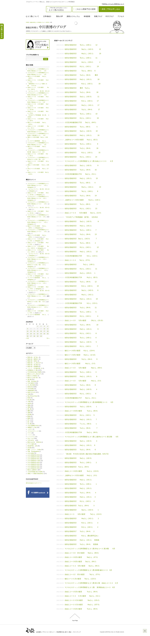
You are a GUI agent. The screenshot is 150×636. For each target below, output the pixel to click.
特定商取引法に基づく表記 (64, 632)
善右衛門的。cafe (32, 446)
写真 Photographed (33, 451)
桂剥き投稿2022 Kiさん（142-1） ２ (82, 527)
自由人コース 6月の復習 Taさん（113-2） (84, 514)
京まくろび (31, 438)
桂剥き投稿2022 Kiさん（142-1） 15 (82, 152)
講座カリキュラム (73, 16)
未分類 (29, 447)
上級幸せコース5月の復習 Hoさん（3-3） (81, 475)
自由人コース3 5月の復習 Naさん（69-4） (84, 368)
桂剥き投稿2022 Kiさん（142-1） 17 (82, 101)
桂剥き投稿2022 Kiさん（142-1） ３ (82, 523)
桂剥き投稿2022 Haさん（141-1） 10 (81, 299)
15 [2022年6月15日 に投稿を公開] (37, 331)
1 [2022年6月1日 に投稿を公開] (37, 326)
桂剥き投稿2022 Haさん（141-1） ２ (82, 518)
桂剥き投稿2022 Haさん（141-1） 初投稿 (82, 540)
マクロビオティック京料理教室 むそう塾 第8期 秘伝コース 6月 (88, 570)
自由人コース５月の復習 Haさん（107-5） (82, 604)
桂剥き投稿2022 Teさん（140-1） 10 (81, 114)
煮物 (29, 407)
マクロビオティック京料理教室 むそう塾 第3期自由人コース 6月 (90, 587)
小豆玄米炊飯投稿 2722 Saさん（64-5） (81, 122)
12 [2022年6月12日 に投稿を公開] (27, 331)
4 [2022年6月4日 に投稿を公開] (47, 326)
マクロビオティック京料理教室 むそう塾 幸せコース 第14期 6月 (90, 548)
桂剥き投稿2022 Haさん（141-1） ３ (80, 497)
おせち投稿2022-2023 (33, 462)
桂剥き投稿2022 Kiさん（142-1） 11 (81, 269)
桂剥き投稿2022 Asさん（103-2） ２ (83, 62)
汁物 (29, 401)
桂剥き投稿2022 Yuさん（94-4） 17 (82, 109)
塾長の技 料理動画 (33, 366)
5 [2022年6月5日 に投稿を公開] (27, 329)
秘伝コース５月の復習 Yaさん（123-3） (81, 579)
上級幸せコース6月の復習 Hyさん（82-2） (82, 140)
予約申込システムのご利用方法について (113, 4)
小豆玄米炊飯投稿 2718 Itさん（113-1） (81, 303)
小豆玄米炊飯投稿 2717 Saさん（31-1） (81, 398)
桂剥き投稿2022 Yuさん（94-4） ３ (80, 505)
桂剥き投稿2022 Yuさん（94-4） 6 (80, 449)
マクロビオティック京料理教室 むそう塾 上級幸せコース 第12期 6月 (91, 437)
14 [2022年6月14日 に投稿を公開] (34, 331)
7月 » (47, 338)
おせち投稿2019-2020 (33, 457)
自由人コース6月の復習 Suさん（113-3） (82, 471)
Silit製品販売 (31, 390)
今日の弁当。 (31, 440)
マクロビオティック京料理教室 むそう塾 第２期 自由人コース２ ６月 (91, 583)
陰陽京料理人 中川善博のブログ (37, 22)
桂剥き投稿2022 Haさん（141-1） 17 (82, 105)
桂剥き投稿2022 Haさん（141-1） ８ (81, 376)
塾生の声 (59, 16)
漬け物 (29, 379)
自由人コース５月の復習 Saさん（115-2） (82, 600)
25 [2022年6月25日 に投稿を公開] (47, 333)
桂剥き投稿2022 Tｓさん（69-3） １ (81, 424)
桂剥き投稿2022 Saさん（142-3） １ (82, 510)
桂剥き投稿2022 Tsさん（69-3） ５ (81, 127)
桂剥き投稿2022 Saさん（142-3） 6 (81, 290)
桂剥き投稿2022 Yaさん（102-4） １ (81, 406)
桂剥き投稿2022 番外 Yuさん (77, 88)
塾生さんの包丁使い (33, 377)
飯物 (29, 418)
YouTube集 (31, 388)
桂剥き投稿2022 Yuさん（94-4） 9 (81, 359)
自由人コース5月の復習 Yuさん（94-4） (82, 592)
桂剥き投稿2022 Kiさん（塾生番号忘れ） (82, 536)
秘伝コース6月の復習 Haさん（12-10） (80, 355)
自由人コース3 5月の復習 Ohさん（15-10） (84, 320)
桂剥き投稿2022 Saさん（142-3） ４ (81, 389)
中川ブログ (109, 16)
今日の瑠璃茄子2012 (33, 425)
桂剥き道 (30, 387)
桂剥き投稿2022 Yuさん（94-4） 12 (81, 282)
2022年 (47, 22)
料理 (29, 398)
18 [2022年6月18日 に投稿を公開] (47, 331)
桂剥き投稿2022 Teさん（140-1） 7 (80, 230)
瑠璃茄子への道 (32, 427)
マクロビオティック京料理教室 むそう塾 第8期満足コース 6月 (89, 402)
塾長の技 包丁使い (33, 357)
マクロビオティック (33, 431)
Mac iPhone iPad (32, 396)
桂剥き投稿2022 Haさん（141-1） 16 (82, 135)
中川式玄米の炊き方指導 (34, 372)
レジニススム (31, 436)
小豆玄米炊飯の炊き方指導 (35, 471)
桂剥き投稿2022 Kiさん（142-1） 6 (80, 394)
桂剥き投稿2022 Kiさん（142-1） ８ (81, 333)
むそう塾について (32, 16)
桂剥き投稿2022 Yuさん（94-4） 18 (81, 92)
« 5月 (27, 338)
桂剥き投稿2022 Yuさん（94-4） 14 (81, 195)
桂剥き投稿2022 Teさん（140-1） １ (81, 484)
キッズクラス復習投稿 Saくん (37, 141)
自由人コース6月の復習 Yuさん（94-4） (82, 411)
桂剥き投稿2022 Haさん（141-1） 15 (81, 178)
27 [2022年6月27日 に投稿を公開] (31, 336)
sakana (30, 403)
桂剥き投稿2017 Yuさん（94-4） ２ (80, 531)
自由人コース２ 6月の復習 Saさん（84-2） (82, 566)
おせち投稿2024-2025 (33, 466)
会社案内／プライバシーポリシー (45, 632)
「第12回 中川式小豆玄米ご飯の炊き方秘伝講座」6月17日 (87, 454)
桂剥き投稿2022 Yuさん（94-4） (77, 467)
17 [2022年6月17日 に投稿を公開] (44, 331)
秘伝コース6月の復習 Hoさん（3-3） (80, 363)
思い (29, 422)
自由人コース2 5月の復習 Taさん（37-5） (83, 574)
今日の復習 (31, 383)
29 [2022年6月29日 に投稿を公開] (37, 336)
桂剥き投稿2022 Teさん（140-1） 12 (81, 45)
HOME (27, 22)
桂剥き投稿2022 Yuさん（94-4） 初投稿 (81, 544)
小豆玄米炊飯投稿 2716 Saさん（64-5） (82, 432)
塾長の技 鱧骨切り (33, 359)
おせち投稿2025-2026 (33, 468)
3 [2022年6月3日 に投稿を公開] (44, 326)
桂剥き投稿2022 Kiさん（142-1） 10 (82, 286)
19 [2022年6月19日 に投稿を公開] (27, 333)
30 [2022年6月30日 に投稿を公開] (41, 336)
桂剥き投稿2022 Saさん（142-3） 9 (81, 165)
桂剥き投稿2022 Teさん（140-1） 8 (81, 191)
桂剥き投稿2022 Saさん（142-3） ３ (81, 441)
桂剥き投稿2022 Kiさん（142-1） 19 (82, 66)
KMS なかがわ (31, 392)
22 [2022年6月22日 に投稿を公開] (37, 333)
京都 (29, 394)
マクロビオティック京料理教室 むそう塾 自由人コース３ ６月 (89, 161)
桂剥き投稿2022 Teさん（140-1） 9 (81, 144)
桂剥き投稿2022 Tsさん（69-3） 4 (80, 183)
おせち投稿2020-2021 (33, 458)
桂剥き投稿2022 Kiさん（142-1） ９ (82, 316)
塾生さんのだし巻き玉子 (34, 374)
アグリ (29, 433)
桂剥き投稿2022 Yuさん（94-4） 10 (81, 325)
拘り (29, 420)
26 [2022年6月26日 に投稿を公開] (27, 336)
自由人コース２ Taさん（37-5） (78, 260)
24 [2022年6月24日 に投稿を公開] (44, 333)
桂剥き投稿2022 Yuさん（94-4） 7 (81, 428)
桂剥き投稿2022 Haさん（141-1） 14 (83, 187)
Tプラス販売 (31, 444)
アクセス (121, 16)
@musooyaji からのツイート (34, 483)
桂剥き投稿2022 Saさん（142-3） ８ (82, 221)
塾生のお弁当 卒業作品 (34, 442)
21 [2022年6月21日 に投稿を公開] (34, 333)
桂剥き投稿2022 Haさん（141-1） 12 (81, 251)
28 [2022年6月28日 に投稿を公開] (34, 336)
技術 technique (32, 381)
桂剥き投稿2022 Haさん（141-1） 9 (81, 329)
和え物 (29, 399)
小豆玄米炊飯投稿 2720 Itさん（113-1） (81, 256)
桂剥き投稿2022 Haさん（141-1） (79, 226)
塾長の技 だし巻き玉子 (34, 363)
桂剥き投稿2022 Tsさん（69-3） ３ (81, 204)
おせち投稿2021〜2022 (34, 460)
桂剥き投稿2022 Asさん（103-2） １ (80, 273)
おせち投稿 (31, 453)
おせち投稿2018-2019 (33, 455)
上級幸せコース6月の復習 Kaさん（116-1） (83, 200)
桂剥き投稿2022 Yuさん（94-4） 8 (80, 385)
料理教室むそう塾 (32, 370)
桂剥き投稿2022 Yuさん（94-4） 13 (81, 234)
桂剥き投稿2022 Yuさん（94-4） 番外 (81, 75)
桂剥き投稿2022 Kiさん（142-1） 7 (81, 346)
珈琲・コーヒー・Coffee (34, 449)
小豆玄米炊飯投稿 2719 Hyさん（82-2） (82, 277)
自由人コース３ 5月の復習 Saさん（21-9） (83, 213)
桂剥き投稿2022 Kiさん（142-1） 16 (82, 118)
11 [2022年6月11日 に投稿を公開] (47, 329)
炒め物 (29, 414)
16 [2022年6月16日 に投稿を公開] (41, 331)
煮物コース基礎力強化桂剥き (35, 473)
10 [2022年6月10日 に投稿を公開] (44, 329)
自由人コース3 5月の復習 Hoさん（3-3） (83, 381)
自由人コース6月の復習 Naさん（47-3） (82, 557)
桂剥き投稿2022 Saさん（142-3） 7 (81, 239)
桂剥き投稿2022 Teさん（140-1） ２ (81, 462)
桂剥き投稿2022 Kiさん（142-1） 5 (80, 415)
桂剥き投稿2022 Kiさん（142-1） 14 (81, 157)
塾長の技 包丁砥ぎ (33, 364)
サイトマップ (77, 632)
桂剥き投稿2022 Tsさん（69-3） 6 (80, 71)
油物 (29, 412)
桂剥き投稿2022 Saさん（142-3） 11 (82, 96)
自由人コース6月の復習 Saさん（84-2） (81, 561)
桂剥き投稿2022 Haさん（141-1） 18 (82, 79)
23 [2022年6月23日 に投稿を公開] (41, 333)
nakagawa (30, 187)
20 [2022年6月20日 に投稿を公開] (31, 333)
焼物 (29, 405)
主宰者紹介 (47, 16)
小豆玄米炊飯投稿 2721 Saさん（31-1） (81, 174)
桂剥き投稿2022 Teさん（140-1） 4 (80, 338)
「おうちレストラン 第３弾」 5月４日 (38, 91)
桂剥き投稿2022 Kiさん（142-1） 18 (82, 84)
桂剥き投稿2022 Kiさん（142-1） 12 (82, 247)
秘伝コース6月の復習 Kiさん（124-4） (80, 350)
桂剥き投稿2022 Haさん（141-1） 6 (80, 445)
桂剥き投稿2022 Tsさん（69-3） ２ (80, 243)
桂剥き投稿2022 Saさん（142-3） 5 (81, 342)
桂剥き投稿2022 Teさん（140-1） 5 (80, 312)
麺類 (29, 411)
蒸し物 (29, 409)
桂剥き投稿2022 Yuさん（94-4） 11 (81, 307)
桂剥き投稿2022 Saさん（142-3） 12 (83, 49)
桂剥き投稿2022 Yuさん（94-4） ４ (80, 493)
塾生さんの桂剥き (32, 375)
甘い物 (29, 423)
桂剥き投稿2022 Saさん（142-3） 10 (81, 131)
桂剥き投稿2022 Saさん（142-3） (78, 458)
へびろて (30, 429)
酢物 (29, 416)
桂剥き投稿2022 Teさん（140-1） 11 (81, 58)
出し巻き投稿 (31, 385)
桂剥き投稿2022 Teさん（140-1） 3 (80, 372)
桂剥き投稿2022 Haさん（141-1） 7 (81, 419)
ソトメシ (30, 435)
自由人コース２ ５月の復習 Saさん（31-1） (83, 596)
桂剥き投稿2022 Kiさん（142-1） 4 (80, 501)
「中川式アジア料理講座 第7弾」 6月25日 (81, 217)
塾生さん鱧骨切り (32, 470)
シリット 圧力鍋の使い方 (35, 368)
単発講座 (87, 16)
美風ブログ (98, 16)
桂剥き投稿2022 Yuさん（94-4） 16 (81, 148)
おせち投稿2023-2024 (33, 464)
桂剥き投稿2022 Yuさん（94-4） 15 (81, 170)
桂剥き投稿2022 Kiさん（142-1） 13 (81, 208)
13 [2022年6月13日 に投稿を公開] (31, 331)
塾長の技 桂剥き (32, 361)
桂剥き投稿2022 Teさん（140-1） (81, 264)
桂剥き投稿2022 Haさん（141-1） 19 (83, 53)
